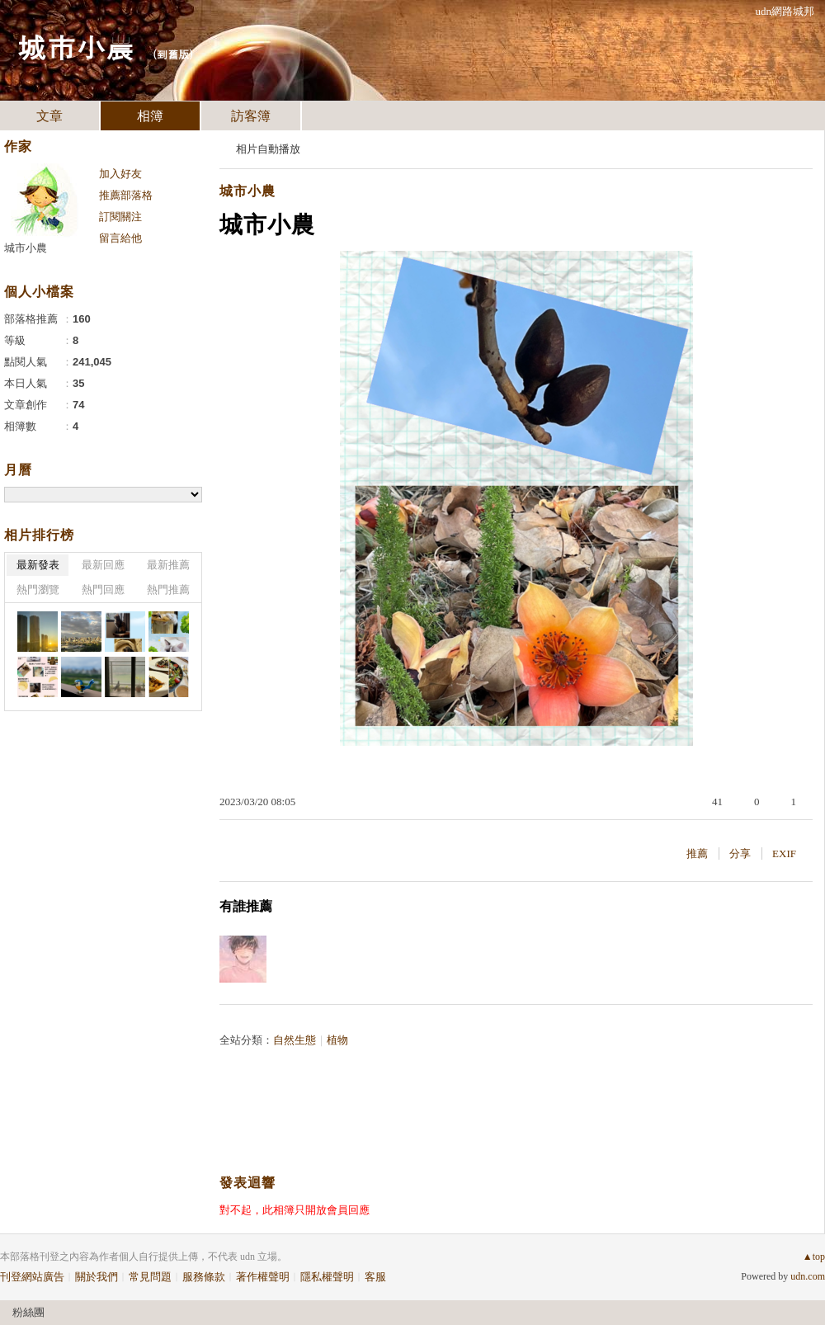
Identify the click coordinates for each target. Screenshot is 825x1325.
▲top (814, 1256)
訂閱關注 (120, 216)
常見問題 (150, 1277)
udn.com (807, 1276)
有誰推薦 (245, 906)
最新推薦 (168, 565)
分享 (740, 853)
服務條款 (203, 1277)
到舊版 (173, 54)
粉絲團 (28, 1312)
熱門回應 (103, 589)
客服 (375, 1277)
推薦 (697, 853)
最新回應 (103, 565)
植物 (337, 1040)
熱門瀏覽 (37, 589)
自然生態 (294, 1040)
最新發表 (37, 565)
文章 (49, 116)
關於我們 (96, 1277)
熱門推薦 (168, 589)
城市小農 (75, 46)
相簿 (150, 116)
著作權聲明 (263, 1277)
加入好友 (120, 173)
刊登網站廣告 (32, 1277)
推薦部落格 (126, 195)
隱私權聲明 (327, 1277)
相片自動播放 (268, 149)
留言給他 (120, 238)
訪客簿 (251, 116)
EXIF (784, 853)
